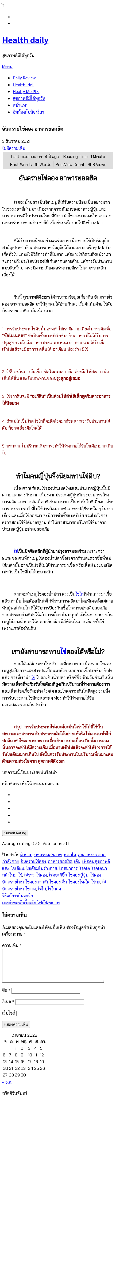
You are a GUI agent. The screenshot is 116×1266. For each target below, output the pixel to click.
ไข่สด (95, 882)
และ (5, 868)
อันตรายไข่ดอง (33, 861)
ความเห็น (11, 945)
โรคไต (85, 868)
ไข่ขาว (29, 875)
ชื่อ (6, 996)
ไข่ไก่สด (54, 889)
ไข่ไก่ (80, 594)
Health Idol (23, 84)
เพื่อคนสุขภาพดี (96, 861)
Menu (7, 66)
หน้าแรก (20, 105)
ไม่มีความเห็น (13, 148)
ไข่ (16, 551)
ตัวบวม (26, 855)
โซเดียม (17, 868)
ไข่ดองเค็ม (58, 882)
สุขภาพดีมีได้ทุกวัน (29, 98)
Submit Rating (15, 833)
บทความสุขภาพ (48, 855)
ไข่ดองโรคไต (79, 882)
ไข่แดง (31, 889)
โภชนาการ (68, 868)
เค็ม (77, 861)
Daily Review (24, 77)
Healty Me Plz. (26, 91)
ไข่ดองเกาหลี (37, 882)
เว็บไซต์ (8, 1019)
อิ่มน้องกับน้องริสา (28, 112)
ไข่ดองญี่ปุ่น (78, 875)
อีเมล (8, 1008)
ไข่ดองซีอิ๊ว (58, 875)
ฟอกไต (70, 855)
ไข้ (20, 875)
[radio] (63, 794)
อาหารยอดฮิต (60, 861)
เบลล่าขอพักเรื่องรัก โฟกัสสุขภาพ (31, 902)
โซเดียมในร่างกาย (41, 868)
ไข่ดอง (41, 875)
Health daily (25, 39)
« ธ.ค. (7, 1088)
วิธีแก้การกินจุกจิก (17, 895)
